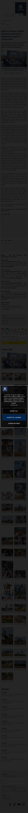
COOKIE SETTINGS (14, 423)
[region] (14, 406)
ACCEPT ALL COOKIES (14, 417)
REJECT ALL (14, 411)
